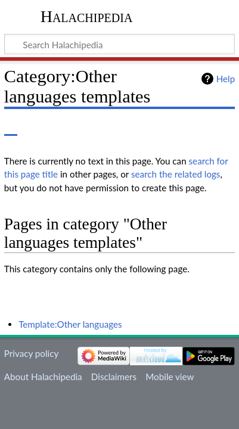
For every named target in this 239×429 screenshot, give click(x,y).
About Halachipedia (43, 376)
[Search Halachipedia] (119, 44)
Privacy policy (31, 353)
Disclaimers (113, 376)
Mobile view (169, 376)
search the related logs (176, 174)
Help (225, 78)
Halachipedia (87, 16)
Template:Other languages (70, 324)
